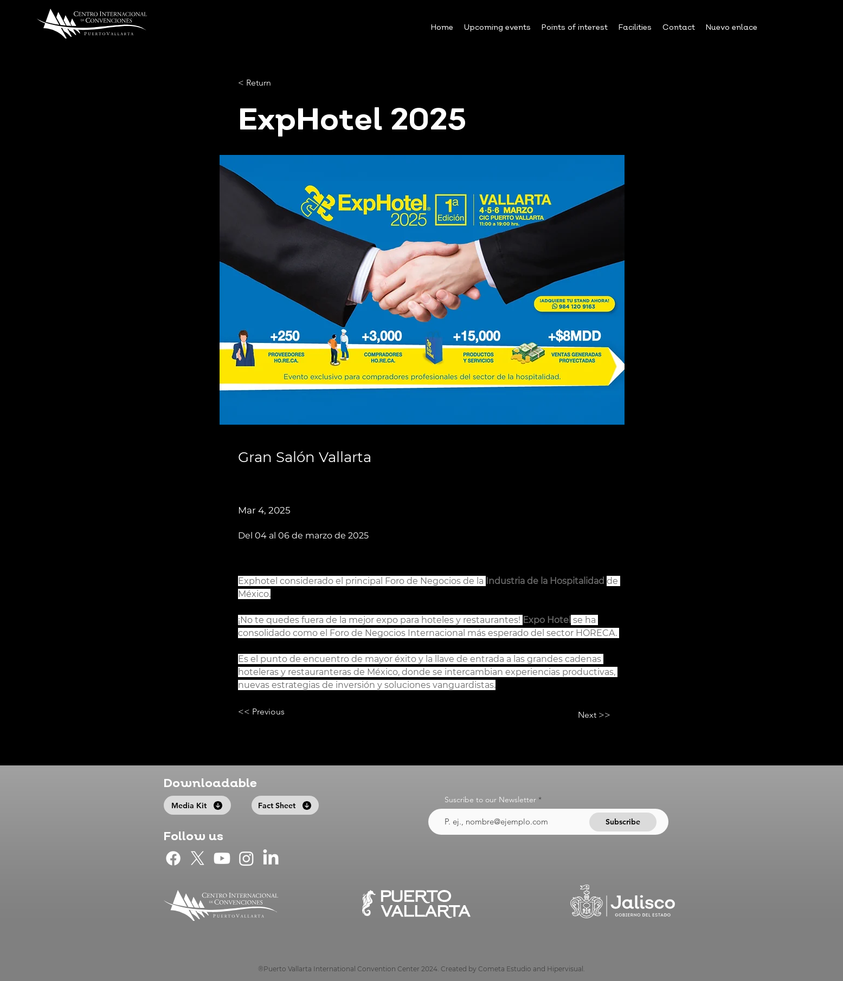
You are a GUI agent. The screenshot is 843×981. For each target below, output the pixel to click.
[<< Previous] (274, 712)
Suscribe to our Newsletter (490, 799)
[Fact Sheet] (285, 805)
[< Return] (274, 83)
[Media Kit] (197, 805)
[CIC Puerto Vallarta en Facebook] (173, 858)
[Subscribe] (623, 822)
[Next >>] (583, 715)
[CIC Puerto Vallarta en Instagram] (246, 858)
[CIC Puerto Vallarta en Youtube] (222, 858)
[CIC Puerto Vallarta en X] (197, 858)
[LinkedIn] (270, 858)
